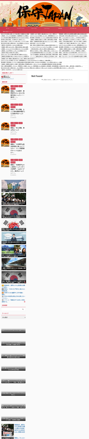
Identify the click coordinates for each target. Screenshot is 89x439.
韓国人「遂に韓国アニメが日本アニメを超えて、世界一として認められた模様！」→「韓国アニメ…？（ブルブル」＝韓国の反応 (73, 39)
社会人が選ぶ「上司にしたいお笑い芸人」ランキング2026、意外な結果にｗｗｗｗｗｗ (15, 41)
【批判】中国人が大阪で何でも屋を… (10, 52)
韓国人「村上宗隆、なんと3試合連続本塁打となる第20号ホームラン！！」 (18, 108)
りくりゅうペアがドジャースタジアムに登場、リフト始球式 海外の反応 (44, 47)
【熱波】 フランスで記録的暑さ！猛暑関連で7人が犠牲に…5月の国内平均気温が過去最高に (15, 35)
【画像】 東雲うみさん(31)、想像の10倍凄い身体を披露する (15, 47)
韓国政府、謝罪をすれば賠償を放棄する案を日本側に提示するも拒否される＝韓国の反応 (73, 34)
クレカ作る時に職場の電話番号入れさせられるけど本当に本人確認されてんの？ (15, 37)
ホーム (7, 28)
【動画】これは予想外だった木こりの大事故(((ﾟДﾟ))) (14, 50)
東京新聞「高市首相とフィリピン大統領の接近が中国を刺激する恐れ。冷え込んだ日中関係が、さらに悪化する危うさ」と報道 (44, 37)
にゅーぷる (33, 28)
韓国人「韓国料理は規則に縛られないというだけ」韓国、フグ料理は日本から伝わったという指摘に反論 (44, 41)
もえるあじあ (73, 28)
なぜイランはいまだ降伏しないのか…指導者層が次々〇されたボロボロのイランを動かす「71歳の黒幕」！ (44, 35)
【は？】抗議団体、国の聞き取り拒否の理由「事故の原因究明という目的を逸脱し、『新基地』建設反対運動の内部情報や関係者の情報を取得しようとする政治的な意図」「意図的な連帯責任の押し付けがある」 (44, 54)
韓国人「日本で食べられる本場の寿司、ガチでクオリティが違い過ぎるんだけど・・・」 (73, 52)
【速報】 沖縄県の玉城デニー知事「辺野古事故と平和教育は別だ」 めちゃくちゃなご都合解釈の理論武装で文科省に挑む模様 (44, 39)
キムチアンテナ (20, 28)
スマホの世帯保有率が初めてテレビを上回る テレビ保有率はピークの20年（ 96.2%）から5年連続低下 (44, 52)
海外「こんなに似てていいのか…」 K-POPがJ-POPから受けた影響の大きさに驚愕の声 (73, 37)
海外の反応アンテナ (8, 31)
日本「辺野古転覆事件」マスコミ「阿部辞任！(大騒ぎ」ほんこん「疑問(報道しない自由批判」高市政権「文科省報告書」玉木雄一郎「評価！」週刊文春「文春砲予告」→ (73, 50)
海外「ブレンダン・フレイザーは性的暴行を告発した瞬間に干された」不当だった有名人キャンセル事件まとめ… (73, 56)
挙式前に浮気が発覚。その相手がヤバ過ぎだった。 (13, 39)
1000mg (60, 28)
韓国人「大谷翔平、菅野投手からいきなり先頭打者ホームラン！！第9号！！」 (18, 92)
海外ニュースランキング (7, 78)
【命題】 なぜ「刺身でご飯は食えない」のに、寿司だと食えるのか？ (44, 34)
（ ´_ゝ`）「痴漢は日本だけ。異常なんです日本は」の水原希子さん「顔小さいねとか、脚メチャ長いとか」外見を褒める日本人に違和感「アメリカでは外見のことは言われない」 (44, 56)
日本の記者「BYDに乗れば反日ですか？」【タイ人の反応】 (73, 35)
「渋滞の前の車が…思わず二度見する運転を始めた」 (43, 49)
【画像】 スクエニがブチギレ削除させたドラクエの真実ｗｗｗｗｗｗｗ (15, 49)
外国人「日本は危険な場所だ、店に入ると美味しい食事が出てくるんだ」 (73, 41)
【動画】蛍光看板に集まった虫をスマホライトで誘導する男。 (15, 56)
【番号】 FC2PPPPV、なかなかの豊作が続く (12, 45)
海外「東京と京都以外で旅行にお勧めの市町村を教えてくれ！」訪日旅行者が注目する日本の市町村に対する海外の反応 (44, 45)
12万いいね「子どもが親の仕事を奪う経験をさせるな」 (14, 54)
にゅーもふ (47, 28)
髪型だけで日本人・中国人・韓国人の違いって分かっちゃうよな (44, 50)
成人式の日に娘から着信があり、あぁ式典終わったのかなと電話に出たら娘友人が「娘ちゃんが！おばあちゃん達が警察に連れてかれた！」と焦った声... (15, 43)
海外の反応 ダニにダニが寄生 (37, 43)
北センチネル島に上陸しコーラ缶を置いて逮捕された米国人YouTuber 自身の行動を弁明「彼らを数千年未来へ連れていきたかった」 (15, 34)
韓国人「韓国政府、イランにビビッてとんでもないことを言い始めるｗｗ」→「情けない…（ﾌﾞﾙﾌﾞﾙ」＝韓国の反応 (73, 54)
